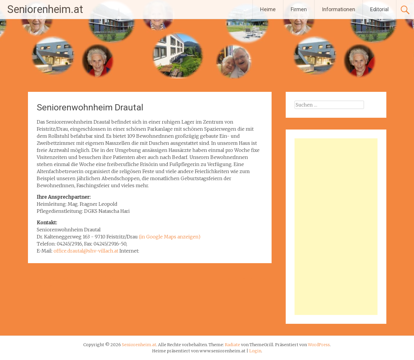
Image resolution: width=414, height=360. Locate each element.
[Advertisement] (336, 226)
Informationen (338, 9)
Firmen (299, 9)
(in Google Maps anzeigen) (169, 237)
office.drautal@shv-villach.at (86, 251)
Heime (268, 9)
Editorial (379, 9)
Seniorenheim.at (45, 9)
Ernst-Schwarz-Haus (246, 278)
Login (255, 351)
